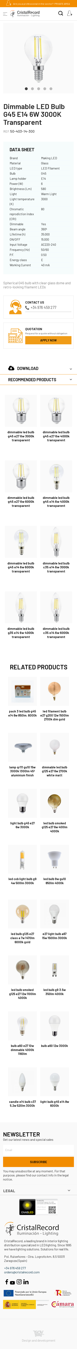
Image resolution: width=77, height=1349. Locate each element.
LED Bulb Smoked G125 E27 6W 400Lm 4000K (54, 827)
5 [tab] (51, 88)
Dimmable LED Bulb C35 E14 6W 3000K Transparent (56, 567)
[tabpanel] (38, 58)
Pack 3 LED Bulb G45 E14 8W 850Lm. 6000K (22, 713)
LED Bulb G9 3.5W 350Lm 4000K (54, 992)
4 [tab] (45, 88)
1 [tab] (26, 88)
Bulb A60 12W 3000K (54, 1046)
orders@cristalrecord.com (22, 1272)
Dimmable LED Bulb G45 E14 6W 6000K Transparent (20, 567)
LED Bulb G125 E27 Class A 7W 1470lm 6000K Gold (22, 938)
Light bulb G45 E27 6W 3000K (22, 825)
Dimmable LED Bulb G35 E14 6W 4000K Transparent (20, 633)
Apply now (48, 340)
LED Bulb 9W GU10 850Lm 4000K (54, 881)
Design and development (38, 1336)
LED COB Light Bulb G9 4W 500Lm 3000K (22, 881)
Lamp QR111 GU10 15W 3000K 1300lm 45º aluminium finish (22, 771)
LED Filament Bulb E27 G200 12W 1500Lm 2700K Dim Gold (54, 715)
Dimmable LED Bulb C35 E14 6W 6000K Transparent (56, 633)
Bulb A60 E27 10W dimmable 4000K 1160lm (22, 1050)
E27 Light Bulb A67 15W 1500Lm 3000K (54, 936)
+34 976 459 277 (40, 307)
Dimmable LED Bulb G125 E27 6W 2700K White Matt (54, 771)
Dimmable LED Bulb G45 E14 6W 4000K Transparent (56, 502)
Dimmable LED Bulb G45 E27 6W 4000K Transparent (56, 436)
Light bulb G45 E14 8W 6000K (54, 1104)
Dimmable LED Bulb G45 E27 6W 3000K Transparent (20, 436)
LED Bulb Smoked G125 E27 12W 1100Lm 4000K (22, 994)
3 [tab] (39, 88)
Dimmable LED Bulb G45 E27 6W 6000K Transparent (20, 502)
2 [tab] (32, 88)
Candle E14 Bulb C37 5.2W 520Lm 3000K (22, 1104)
